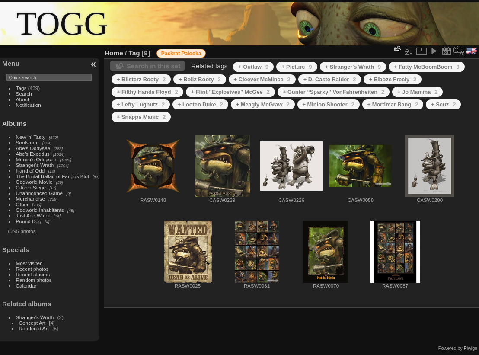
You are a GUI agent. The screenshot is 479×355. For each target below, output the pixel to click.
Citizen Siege (31, 187)
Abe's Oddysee (33, 148)
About (22, 99)
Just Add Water (33, 215)
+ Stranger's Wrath (353, 67)
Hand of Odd (30, 170)
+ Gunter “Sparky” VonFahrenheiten (333, 92)
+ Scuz (443, 104)
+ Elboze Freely (392, 79)
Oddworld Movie (34, 182)
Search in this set (153, 66)
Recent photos (32, 269)
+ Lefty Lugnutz (141, 104)
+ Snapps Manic (141, 117)
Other (22, 204)
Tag (134, 53)
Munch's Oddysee (36, 159)
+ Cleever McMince (262, 79)
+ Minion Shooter (328, 104)
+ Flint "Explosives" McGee (230, 92)
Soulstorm (27, 142)
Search (24, 93)
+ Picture (296, 67)
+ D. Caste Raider (329, 79)
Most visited (29, 263)
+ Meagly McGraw (263, 104)
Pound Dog (29, 221)
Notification (28, 105)
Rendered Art (34, 328)
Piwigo (470, 348)
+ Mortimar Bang (392, 104)
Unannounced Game (39, 193)
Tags (21, 88)
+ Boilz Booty (200, 79)
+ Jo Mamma (417, 92)
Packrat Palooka (181, 54)
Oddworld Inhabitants (40, 210)
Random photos (34, 280)
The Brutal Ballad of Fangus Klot (52, 176)
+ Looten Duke (200, 104)
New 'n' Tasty (30, 137)
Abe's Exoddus (33, 154)
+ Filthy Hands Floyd (147, 92)
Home (114, 53)
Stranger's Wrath (35, 165)
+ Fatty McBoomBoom (427, 67)
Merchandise (30, 198)
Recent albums (33, 274)
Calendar (26, 285)
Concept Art (32, 323)
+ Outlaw (253, 67)
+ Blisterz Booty (141, 79)
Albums (14, 123)
